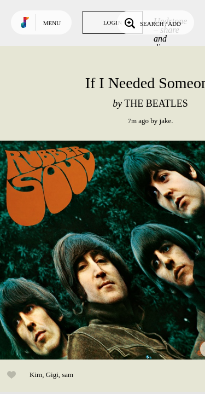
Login (112, 22)
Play (109, 250)
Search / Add (151, 22)
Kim (36, 374)
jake (166, 121)
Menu (52, 23)
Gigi (52, 374)
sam (67, 374)
